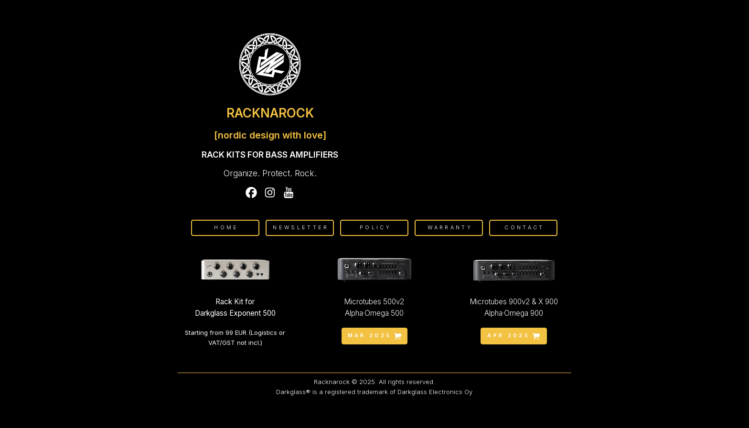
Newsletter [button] (301, 228)
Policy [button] (375, 228)
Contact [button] (524, 228)
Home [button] (226, 228)
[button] (251, 192)
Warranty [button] (450, 228)
